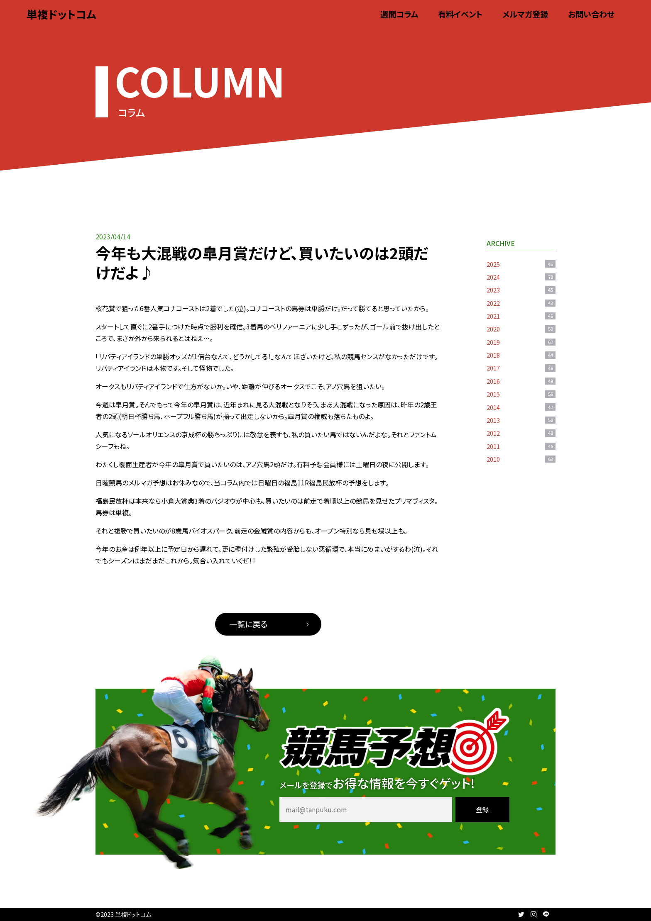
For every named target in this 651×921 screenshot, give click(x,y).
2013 (521, 420)
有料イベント (460, 14)
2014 (521, 407)
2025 (521, 264)
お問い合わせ (591, 14)
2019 (521, 342)
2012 (521, 433)
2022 (521, 303)
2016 (521, 381)
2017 (521, 367)
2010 (521, 459)
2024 (521, 277)
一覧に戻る (248, 624)
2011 (521, 446)
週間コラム (399, 14)
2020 (521, 328)
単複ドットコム (61, 14)
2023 (521, 289)
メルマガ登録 (525, 14)
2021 (521, 316)
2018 (521, 355)
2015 (521, 394)
